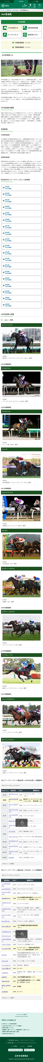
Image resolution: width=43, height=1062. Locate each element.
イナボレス (5, 972)
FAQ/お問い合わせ (14, 1040)
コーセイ (4, 955)
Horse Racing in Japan (15, 1050)
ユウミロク (5, 961)
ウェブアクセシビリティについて (27, 1043)
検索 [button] (35, 6)
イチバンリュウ (6, 936)
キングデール (6, 921)
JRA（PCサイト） (29, 1050)
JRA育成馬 (15, 10)
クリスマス (12, 831)
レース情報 (35, 1)
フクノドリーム (13, 836)
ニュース (22, 1046)
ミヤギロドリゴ (6, 931)
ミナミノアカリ (6, 944)
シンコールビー (6, 889)
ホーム (2, 10)
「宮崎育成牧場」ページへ (21, 47)
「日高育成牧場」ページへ (21, 42)
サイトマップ (24, 1040)
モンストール (13, 821)
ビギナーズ (30, 6)
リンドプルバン (6, 965)
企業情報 (21, 1)
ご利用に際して (11, 1043)
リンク (32, 1040)
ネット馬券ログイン (24, 5)
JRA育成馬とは (24, 10)
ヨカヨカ (11, 857)
